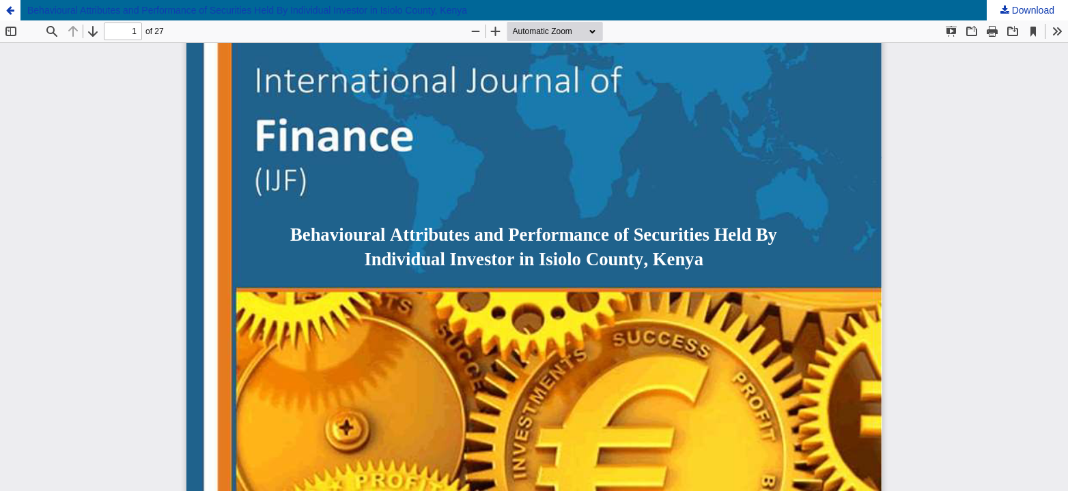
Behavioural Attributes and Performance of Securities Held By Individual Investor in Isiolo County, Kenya (247, 10)
